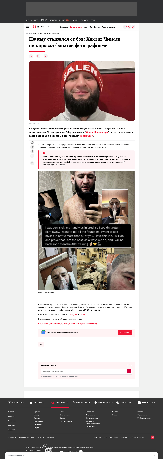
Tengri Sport (86, 135)
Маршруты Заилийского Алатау (93, 422)
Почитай (11, 416)
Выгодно (37, 415)
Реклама (50, 437)
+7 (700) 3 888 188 (136, 437)
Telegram (73, 314)
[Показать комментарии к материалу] (32, 163)
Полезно (37, 418)
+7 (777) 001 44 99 (110, 437)
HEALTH (53, 20)
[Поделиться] (46, 56)
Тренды (62, 418)
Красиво (37, 412)
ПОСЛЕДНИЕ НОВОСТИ (16, 456)
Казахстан (64, 27)
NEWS (29, 20)
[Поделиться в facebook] (32, 151)
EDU (93, 20)
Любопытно (38, 421)
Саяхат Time (90, 426)
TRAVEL (84, 20)
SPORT (44, 20)
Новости (11, 412)
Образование (142, 415)
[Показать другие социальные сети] (32, 156)
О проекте (12, 437)
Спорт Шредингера (97, 132)
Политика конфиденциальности (83, 447)
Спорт (62, 412)
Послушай (12, 421)
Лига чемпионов (108, 27)
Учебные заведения (144, 418)
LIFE (36, 20)
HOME (62, 20)
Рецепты (37, 427)
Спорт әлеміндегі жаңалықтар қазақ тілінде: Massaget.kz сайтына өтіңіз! (68, 324)
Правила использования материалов (60, 447)
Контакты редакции (26, 437)
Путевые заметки (92, 418)
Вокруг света (90, 415)
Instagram (84, 314)
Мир (85, 27)
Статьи (114, 415)
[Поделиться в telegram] (32, 147)
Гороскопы (38, 424)
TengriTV (11, 430)
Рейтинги (11, 425)
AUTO (75, 20)
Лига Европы (95, 27)
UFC (41, 344)
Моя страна (90, 412)
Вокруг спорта (76, 27)
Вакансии (40, 437)
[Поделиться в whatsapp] (32, 142)
